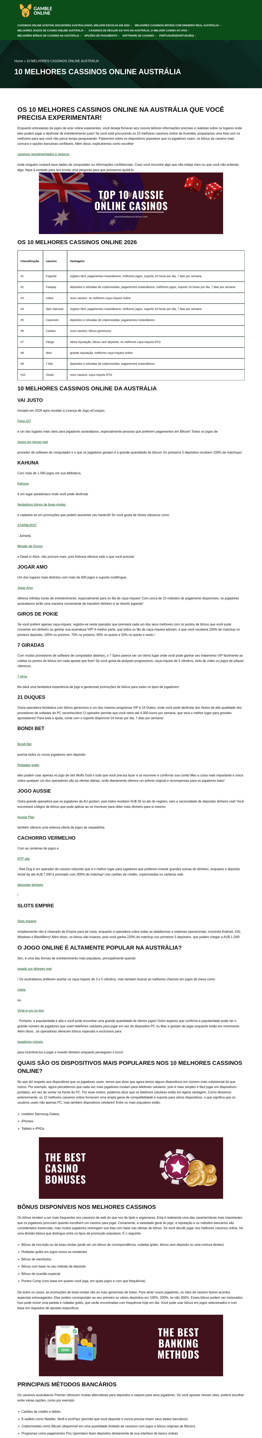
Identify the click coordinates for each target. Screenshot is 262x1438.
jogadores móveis (30, 1046)
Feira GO (24, 422)
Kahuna (23, 485)
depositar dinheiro (30, 888)
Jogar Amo (25, 589)
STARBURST (27, 527)
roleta (21, 993)
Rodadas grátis (28, 767)
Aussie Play (26, 820)
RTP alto (23, 861)
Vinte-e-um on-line (30, 1014)
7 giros (22, 678)
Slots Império (26, 924)
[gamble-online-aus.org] (35, 11)
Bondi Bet (24, 746)
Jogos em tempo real (32, 443)
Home (18, 61)
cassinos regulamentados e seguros (43, 154)
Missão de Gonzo (30, 548)
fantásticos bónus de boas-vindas (41, 506)
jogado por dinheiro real (34, 972)
